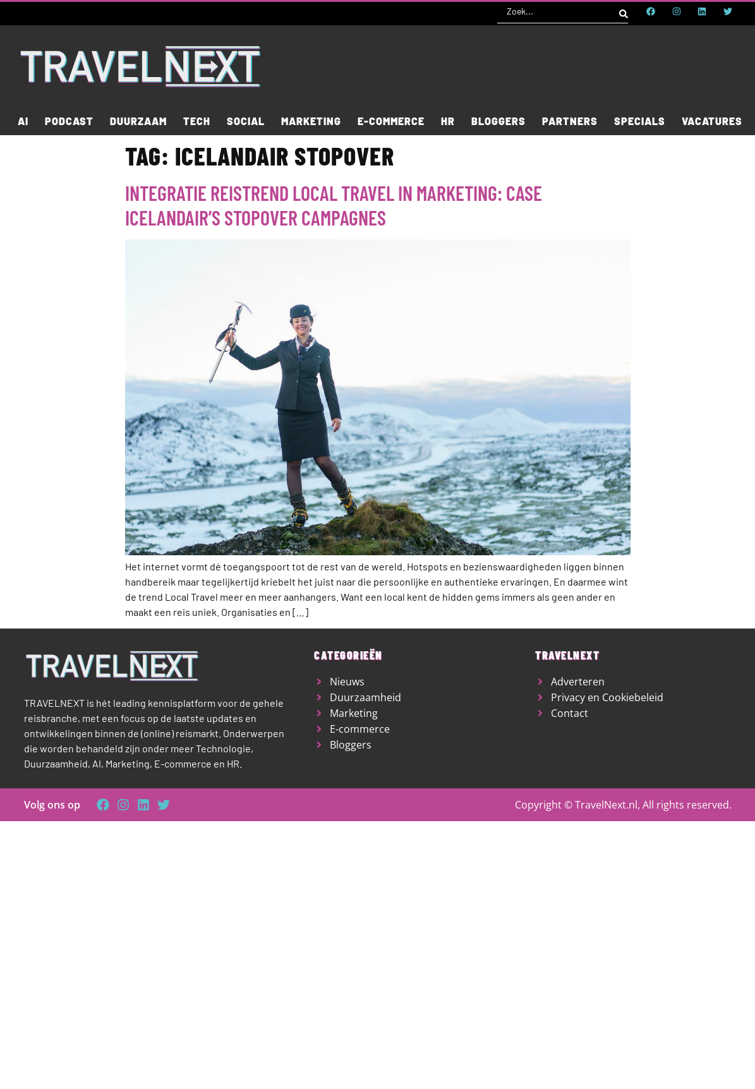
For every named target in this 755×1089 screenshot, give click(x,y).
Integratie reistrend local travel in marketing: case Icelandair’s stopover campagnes (333, 205)
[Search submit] (623, 11)
